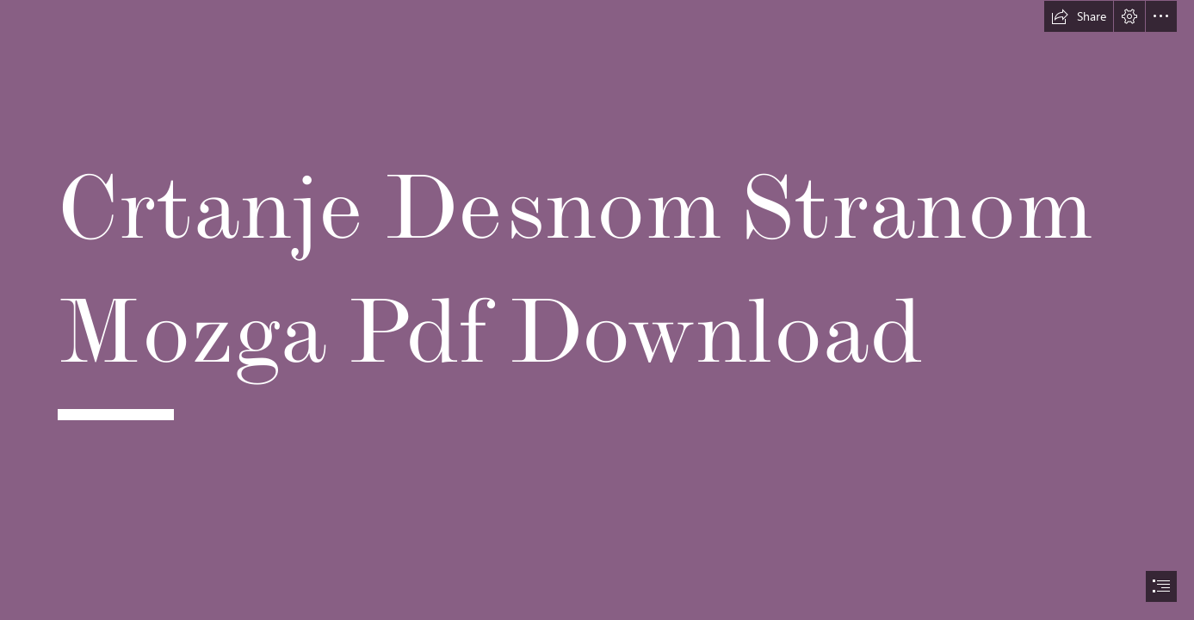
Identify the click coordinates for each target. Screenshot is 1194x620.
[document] (597, 310)
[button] (1078, 16)
